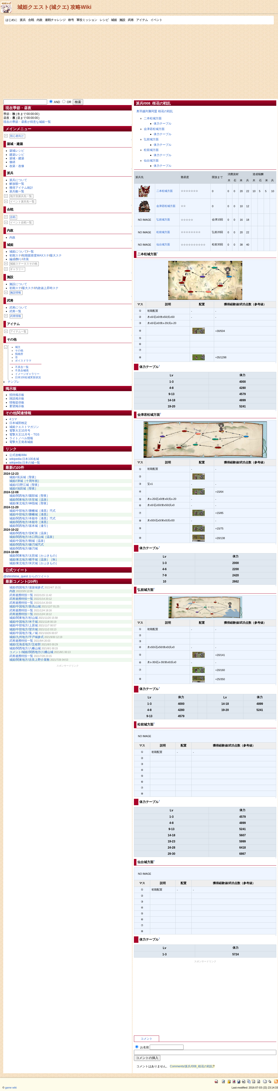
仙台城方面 (151, 160)
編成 (12, 259)
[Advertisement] (138, 61)
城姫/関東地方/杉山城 (23, 617)
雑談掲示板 (16, 398)
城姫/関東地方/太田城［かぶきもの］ (33, 555)
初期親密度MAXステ (35, 255)
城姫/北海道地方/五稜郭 (25, 644)
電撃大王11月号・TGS (24, 434)
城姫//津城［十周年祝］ (25, 481)
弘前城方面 (151, 139)
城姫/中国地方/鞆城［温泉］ (28, 541)
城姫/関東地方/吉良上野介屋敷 (29, 659)
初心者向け (17, 135)
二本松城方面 (153, 118)
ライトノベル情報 (21, 438)
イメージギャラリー (27, 373)
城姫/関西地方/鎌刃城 (23, 548)
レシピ (104, 20)
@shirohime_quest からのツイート (26, 576)
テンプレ (13, 381)
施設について (18, 284)
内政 (39, 20)
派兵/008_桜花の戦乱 (153, 103)
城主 (17, 346)
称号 (71, 20)
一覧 (31, 251)
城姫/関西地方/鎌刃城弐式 (26, 544)
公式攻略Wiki (18, 455)
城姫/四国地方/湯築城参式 (26, 587)
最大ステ (56, 255)
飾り (19, 259)
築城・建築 (16, 158)
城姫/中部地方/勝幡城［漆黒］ (29, 514)
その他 (19, 350)
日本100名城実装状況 (28, 377)
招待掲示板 (16, 395)
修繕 (12, 162)
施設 (122, 20)
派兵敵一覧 (16, 191)
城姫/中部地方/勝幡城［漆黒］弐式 (32, 510)
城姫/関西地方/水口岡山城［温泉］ (32, 537)
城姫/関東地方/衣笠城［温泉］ (29, 499)
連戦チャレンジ (55, 20)
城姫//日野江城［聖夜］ (25, 485)
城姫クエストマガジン (24, 427)
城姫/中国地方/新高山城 (25, 606)
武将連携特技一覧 (21, 595)
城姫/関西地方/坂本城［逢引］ (29, 525)
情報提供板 (16, 402)
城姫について (18, 251)
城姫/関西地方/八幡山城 (25, 648)
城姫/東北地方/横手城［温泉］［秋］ (33, 559)
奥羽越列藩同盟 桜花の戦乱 (154, 111)
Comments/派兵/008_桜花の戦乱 (191, 1066)
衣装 (26, 259)
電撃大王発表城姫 (21, 442)
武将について (18, 307)
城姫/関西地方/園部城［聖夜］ (29, 495)
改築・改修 (16, 166)
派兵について (18, 180)
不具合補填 (22, 370)
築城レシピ (16, 150)
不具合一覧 (22, 366)
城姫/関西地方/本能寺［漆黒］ (29, 522)
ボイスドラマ (23, 360)
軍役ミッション (86, 20)
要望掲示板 (16, 406)
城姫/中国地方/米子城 (23, 621)
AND (54, 102)
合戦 (31, 20)
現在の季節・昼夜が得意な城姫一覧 (27, 122)
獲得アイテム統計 (21, 187)
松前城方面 (151, 150)
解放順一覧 (16, 183)
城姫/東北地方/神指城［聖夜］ (29, 503)
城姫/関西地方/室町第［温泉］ (29, 533)
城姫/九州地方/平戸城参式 (26, 637)
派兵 (23, 20)
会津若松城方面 (154, 129)
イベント (156, 20)
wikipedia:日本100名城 (24, 459)
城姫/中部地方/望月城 (23, 629)
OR (66, 102)
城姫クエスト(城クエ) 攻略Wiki (54, 7)
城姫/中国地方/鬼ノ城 (23, 633)
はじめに (11, 20)
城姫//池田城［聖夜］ (23, 488)
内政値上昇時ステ (46, 288)
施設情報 (15, 292)
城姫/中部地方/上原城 (23, 625)
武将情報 (15, 315)
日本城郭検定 (18, 423)
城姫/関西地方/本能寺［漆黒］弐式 (32, 518)
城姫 (114, 20)
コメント (146, 1038)
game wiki (11, 1087)
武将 (131, 20)
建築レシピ (16, 154)
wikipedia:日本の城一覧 (24, 462)
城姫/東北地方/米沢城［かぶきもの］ (33, 563)
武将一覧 (15, 311)
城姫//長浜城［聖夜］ (23, 477)
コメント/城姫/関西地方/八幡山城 (31, 652)
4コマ (13, 419)
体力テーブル (162, 123)
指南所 (19, 353)
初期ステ (15, 255)
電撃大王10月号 (19, 430)
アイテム (142, 20)
